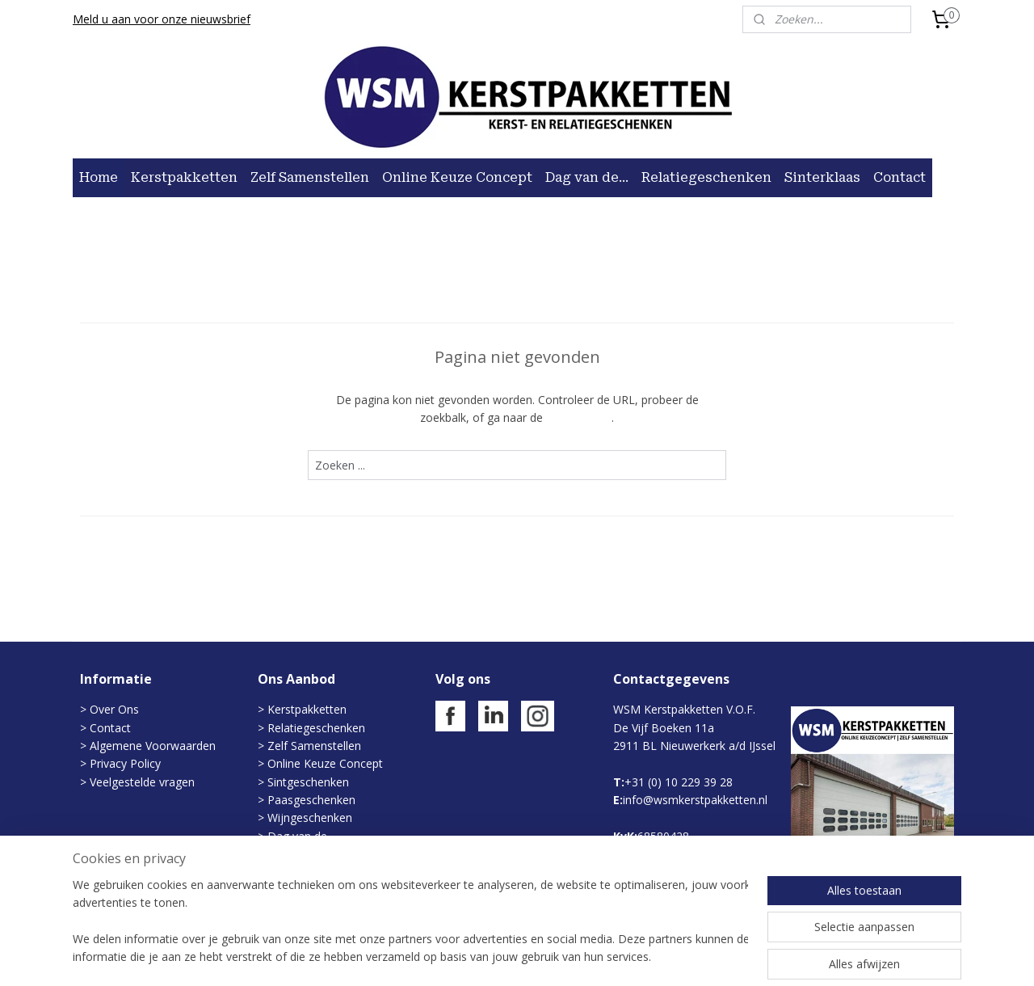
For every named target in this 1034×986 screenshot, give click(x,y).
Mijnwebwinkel (707, 956)
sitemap (470, 956)
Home (98, 177)
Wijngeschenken (309, 817)
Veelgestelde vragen (142, 782)
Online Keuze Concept (457, 177)
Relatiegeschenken (706, 177)
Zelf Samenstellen (309, 177)
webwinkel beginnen (566, 956)
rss (504, 956)
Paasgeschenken (311, 799)
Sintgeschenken (308, 782)
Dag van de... (586, 177)
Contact (899, 177)
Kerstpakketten (184, 177)
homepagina (579, 417)
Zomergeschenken (316, 872)
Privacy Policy (123, 763)
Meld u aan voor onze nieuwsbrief (161, 19)
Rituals (284, 890)
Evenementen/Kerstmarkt (334, 854)
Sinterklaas (822, 177)
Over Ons (114, 709)
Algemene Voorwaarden (153, 745)
